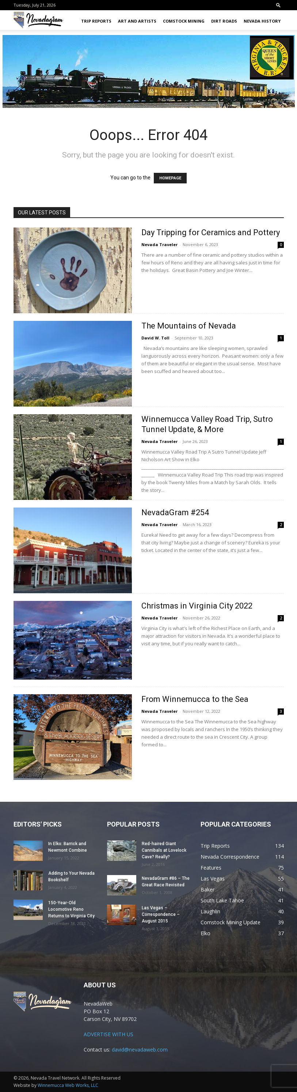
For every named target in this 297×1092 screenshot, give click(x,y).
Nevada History (262, 21)
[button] (278, 5)
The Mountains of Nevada (188, 325)
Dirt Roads (224, 21)
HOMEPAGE (170, 178)
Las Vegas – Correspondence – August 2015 (161, 914)
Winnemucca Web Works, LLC (68, 1085)
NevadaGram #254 (175, 512)
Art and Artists (137, 21)
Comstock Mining (184, 21)
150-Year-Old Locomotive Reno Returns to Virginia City (71, 909)
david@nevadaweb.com (140, 1049)
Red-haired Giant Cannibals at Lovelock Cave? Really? (164, 850)
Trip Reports (96, 21)
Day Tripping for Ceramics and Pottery (210, 232)
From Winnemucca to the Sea (194, 699)
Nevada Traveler (159, 244)
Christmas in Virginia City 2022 (196, 605)
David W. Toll (155, 338)
